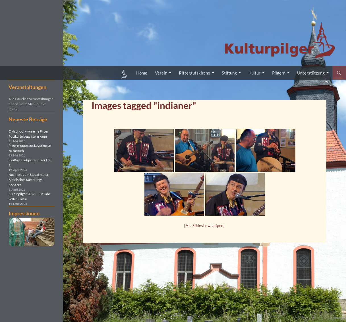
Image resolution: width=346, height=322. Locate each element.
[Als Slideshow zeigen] (204, 225)
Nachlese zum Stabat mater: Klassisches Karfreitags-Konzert (29, 179)
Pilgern (278, 72)
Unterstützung (311, 72)
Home (141, 72)
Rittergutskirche (194, 72)
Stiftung (229, 72)
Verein (161, 72)
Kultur (254, 72)
